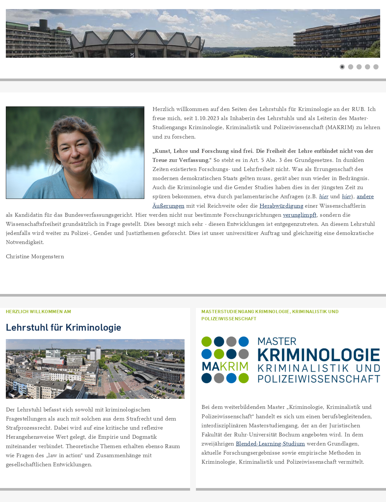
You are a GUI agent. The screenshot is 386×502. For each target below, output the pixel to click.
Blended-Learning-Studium (270, 443)
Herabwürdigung (281, 205)
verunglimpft (300, 215)
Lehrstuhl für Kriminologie (64, 327)
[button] (342, 66)
